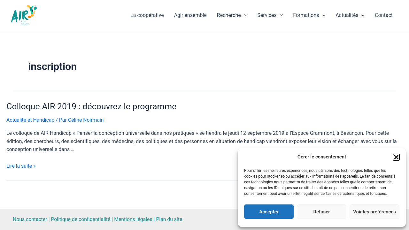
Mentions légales (135, 219)
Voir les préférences (374, 212)
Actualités (350, 15)
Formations (309, 15)
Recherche (232, 15)
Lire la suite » (21, 166)
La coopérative (147, 15)
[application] (244, 15)
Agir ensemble (190, 15)
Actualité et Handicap (30, 120)
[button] (396, 157)
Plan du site (171, 219)
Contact (384, 15)
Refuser (321, 212)
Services (270, 15)
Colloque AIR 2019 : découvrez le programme (89, 106)
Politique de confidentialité (81, 219)
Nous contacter (30, 219)
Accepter (268, 212)
